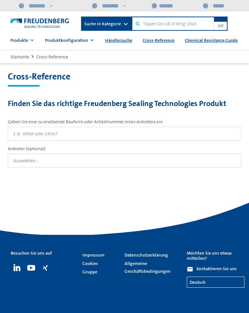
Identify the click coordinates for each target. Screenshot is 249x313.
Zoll (220, 26)
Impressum (93, 255)
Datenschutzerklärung (146, 255)
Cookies (90, 263)
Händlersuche (118, 40)
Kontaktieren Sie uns (216, 268)
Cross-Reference (158, 40)
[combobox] (124, 160)
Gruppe (89, 272)
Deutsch (198, 282)
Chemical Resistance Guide (211, 40)
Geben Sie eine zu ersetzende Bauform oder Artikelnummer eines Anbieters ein (85, 121)
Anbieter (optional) (26, 148)
